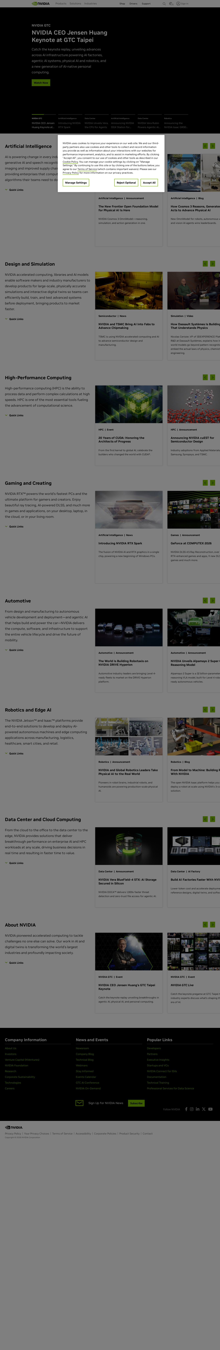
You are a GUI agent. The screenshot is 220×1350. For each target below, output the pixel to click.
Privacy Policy (71, 172)
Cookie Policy (70, 161)
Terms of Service (87, 169)
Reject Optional (126, 182)
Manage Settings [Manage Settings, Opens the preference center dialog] (76, 182)
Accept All (149, 182)
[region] (111, 163)
